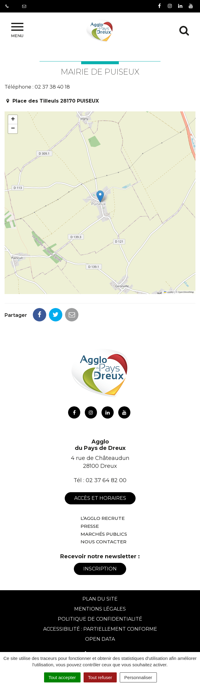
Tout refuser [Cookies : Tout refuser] (100, 677)
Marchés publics (104, 534)
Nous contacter (103, 542)
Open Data (100, 639)
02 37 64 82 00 (106, 480)
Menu (17, 30)
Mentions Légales (100, 609)
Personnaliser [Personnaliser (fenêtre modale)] (138, 677)
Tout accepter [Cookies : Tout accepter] (62, 677)
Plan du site (100, 599)
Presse (90, 526)
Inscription (100, 569)
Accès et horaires (100, 498)
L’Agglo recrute (103, 518)
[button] (100, 196)
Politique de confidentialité (100, 619)
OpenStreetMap (186, 292)
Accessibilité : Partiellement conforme (100, 629)
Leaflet (169, 292)
